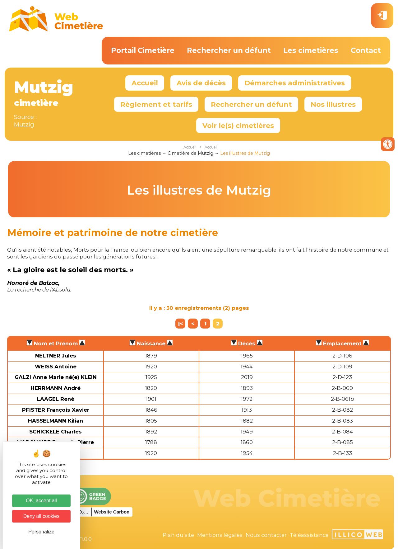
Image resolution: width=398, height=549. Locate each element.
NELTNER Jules (55, 356)
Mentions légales (220, 535)
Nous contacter (266, 535)
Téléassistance (309, 535)
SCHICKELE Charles (55, 431)
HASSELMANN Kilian (55, 421)
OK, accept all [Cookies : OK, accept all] (41, 500)
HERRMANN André (55, 388)
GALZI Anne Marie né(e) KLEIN (56, 377)
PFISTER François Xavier (55, 410)
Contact (366, 50)
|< (180, 323)
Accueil (145, 83)
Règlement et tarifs (156, 104)
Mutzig (24, 124)
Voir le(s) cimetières (238, 125)
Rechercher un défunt (229, 50)
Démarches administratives (294, 83)
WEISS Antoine (55, 366)
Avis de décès (201, 83)
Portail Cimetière (142, 50)
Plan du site (178, 535)
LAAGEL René (55, 399)
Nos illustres (333, 104)
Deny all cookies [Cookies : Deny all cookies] (41, 516)
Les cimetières (310, 50)
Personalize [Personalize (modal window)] (41, 531)
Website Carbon (111, 511)
